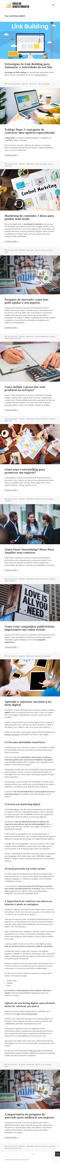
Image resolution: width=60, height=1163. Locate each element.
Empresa (43, 250)
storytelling (8, 501)
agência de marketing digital (26, 1014)
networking (12, 581)
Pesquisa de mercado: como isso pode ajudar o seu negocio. (26, 301)
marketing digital (45, 84)
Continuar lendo (41, 75)
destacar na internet (12, 734)
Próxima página (57, 1154)
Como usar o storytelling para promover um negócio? (25, 471)
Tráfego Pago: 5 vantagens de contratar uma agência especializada (30, 131)
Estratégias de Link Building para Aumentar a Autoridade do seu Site (28, 65)
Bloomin (33, 1051)
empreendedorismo (43, 336)
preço (10, 421)
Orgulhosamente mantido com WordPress (17, 1160)
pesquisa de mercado (15, 338)
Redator (26, 84)
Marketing (34, 84)
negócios (50, 164)
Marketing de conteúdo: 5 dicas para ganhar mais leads (29, 217)
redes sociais (9, 891)
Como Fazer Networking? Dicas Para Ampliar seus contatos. (29, 551)
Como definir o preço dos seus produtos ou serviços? (25, 388)
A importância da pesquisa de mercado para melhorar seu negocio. (30, 1115)
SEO (37, 827)
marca (43, 1064)
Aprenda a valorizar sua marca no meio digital (28, 703)
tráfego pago (8, 166)
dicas (38, 250)
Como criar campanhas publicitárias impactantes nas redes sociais (29, 628)
